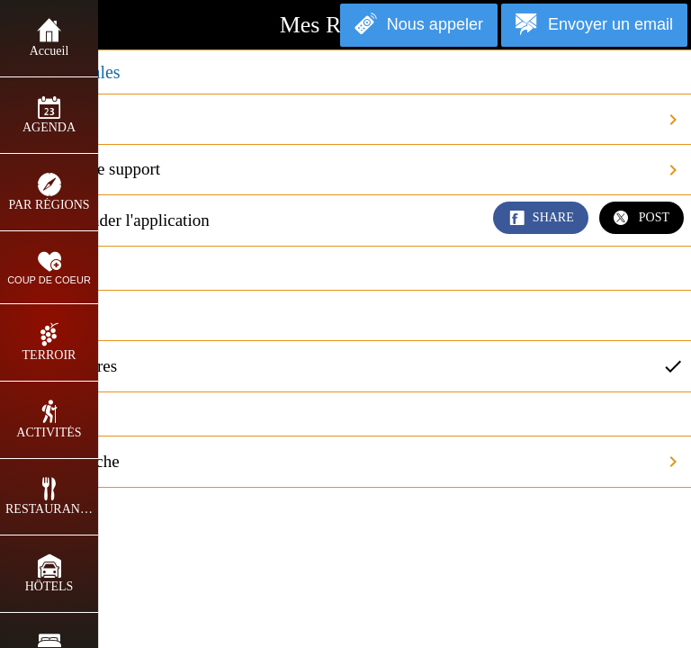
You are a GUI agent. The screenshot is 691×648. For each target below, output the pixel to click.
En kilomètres (353, 366)
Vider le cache (353, 461)
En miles (52, 314)
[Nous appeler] (419, 25)
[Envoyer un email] (594, 25)
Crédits (353, 119)
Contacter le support (353, 170)
